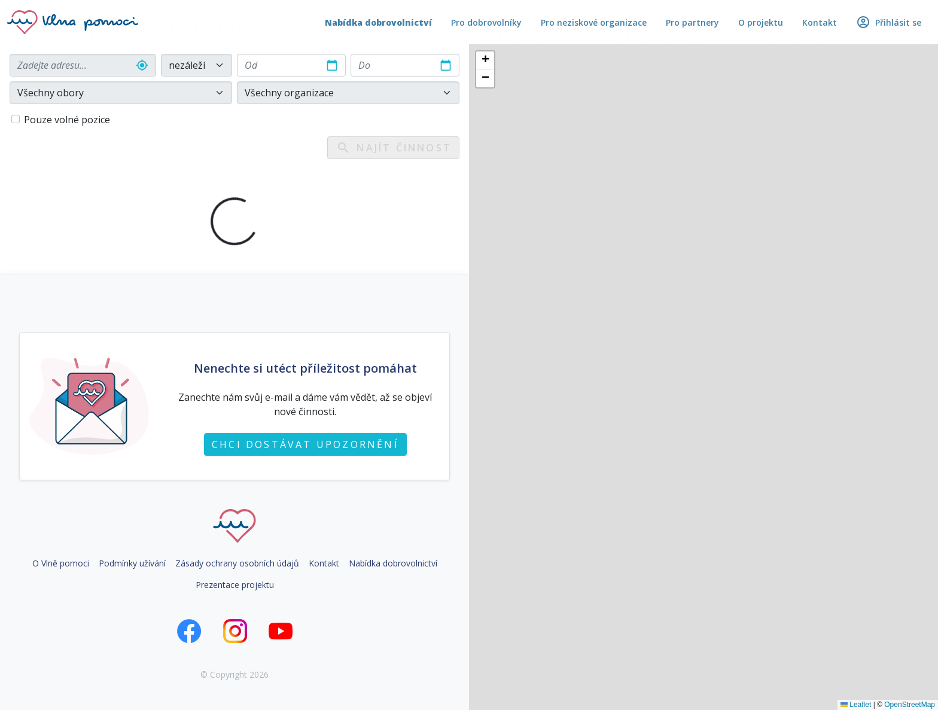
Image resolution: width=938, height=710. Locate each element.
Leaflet (855, 704)
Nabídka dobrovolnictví (378, 22)
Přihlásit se (888, 22)
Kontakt (819, 22)
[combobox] (83, 65)
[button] (485, 60)
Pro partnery (692, 22)
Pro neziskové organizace (594, 22)
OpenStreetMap (909, 704)
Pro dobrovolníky (486, 22)
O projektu (760, 22)
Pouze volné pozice (67, 119)
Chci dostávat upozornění (305, 444)
